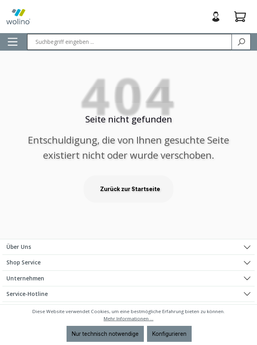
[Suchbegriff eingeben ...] (129, 42)
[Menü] (12, 41)
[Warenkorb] (240, 16)
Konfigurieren (169, 334)
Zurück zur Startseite (130, 189)
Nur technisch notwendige (105, 334)
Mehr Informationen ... (128, 318)
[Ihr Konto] (216, 16)
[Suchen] (241, 42)
